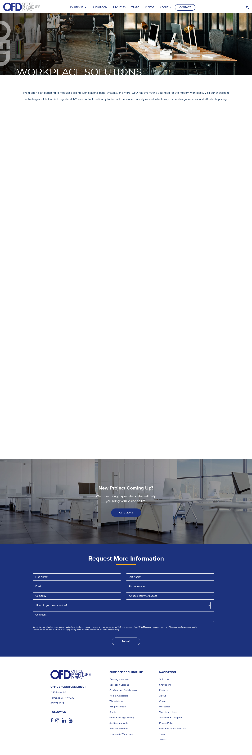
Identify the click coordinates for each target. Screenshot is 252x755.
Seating (113, 712)
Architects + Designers (170, 717)
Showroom (99, 7)
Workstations (116, 701)
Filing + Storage (117, 706)
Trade (162, 734)
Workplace (164, 706)
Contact (185, 7)
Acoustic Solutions (119, 728)
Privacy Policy (166, 723)
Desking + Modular (119, 679)
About (166, 7)
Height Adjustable (118, 695)
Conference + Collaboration (123, 690)
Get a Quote (126, 512)
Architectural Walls (118, 723)
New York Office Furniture (172, 728)
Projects (119, 7)
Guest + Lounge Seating (122, 717)
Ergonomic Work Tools (121, 734)
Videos (149, 7)
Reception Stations (119, 684)
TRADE (135, 7)
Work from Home (168, 712)
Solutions (78, 7)
